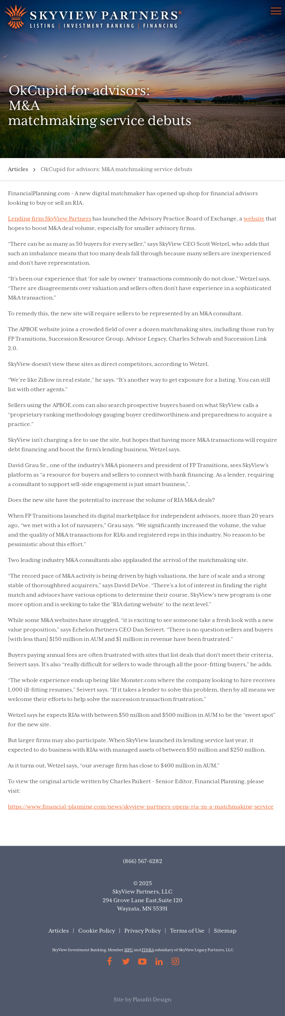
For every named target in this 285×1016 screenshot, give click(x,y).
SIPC (128, 950)
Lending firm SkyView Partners (49, 219)
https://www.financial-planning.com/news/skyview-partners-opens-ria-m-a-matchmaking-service (141, 807)
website (254, 219)
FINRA (148, 950)
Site (119, 1000)
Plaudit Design (152, 1000)
